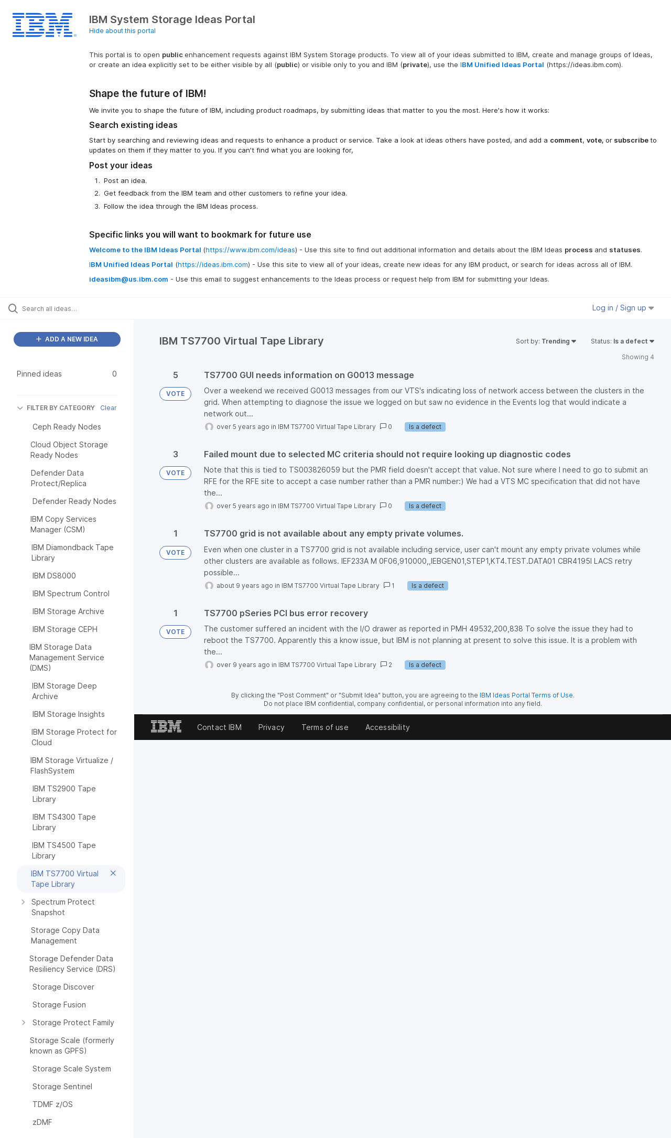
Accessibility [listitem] (387, 727)
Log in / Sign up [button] (623, 307)
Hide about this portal (122, 31)
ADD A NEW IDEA (67, 339)
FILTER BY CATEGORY (56, 408)
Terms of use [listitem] (325, 727)
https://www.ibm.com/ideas (250, 249)
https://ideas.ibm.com (213, 264)
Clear (108, 408)
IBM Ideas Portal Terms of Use (526, 695)
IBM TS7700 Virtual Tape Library (327, 427)
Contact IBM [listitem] (219, 727)
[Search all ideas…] (80, 308)
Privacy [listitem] (271, 727)
